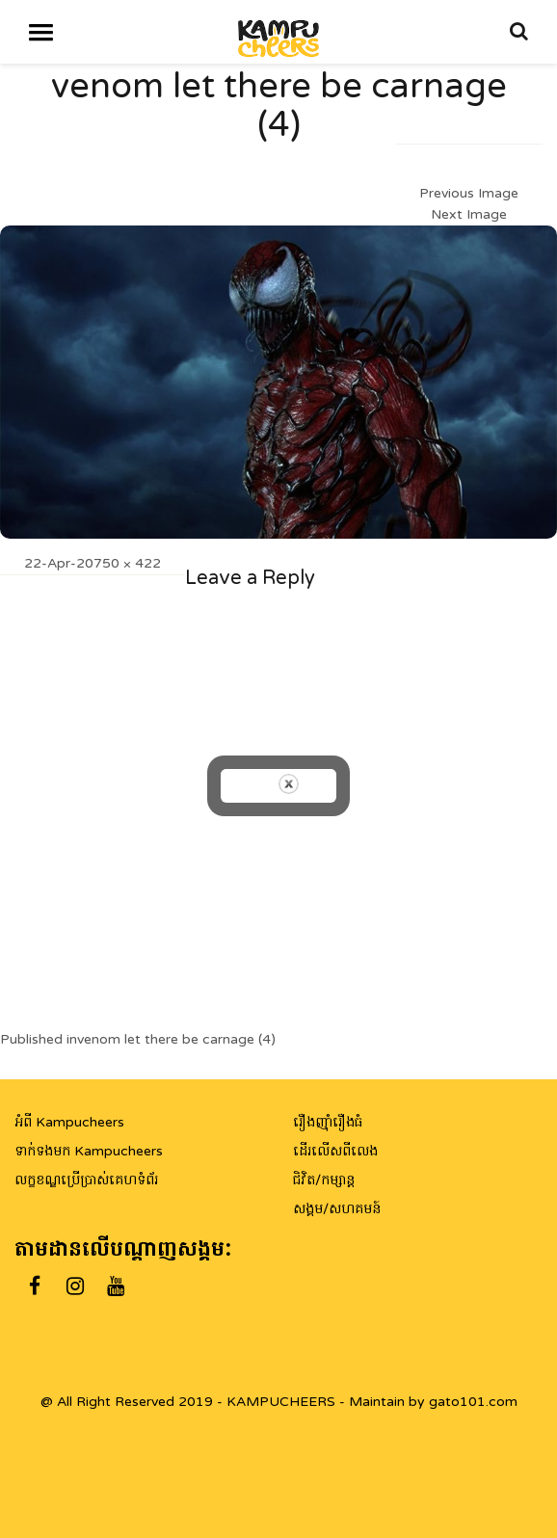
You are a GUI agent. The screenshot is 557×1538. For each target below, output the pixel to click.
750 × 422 (127, 563)
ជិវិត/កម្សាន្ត (324, 1180)
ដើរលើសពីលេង (335, 1151)
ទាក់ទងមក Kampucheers (88, 1151)
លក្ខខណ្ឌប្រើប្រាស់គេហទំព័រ (86, 1180)
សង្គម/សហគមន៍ (337, 1209)
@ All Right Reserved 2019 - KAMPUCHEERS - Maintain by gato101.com (278, 1401)
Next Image (469, 214)
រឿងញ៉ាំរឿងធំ (327, 1122)
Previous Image (468, 193)
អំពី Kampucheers (69, 1122)
